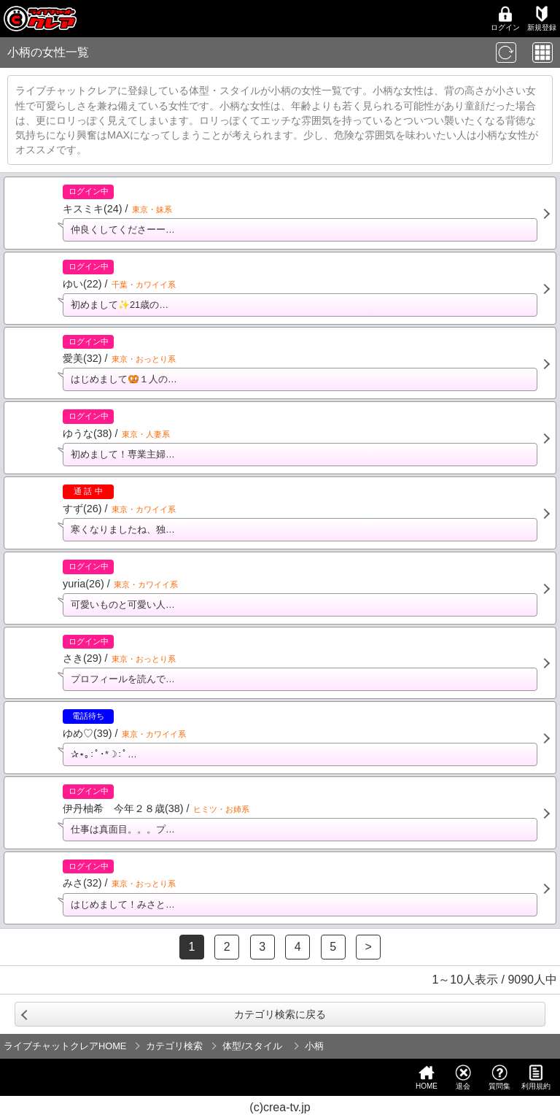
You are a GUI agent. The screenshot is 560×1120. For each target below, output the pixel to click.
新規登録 (541, 18)
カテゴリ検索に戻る (280, 1014)
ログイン (505, 18)
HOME (427, 1077)
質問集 (499, 1077)
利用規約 (536, 1077)
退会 (463, 1077)
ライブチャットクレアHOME (65, 1045)
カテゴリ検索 (174, 1045)
